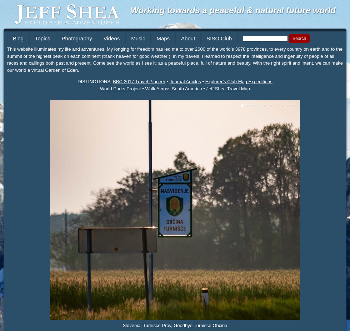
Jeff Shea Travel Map (228, 88)
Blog (18, 38)
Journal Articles (185, 81)
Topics (42, 38)
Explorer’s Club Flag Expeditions (238, 81)
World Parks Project (120, 88)
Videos (112, 38)
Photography (77, 38)
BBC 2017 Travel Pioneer (139, 81)
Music (138, 38)
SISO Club (219, 38)
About (188, 38)
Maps (163, 38)
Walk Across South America (173, 88)
